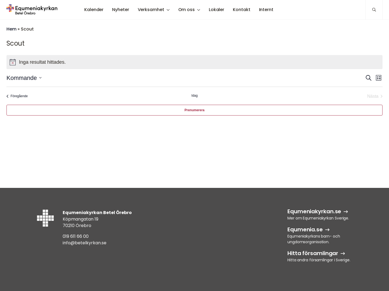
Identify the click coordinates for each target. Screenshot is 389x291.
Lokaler (216, 9)
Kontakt (241, 9)
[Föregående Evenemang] (17, 96)
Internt (266, 9)
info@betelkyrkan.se (84, 243)
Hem (11, 29)
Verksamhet (151, 9)
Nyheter (120, 9)
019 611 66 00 (76, 236)
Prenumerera (194, 110)
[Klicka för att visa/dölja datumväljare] (24, 77)
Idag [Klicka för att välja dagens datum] (195, 95)
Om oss (186, 9)
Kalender (93, 9)
